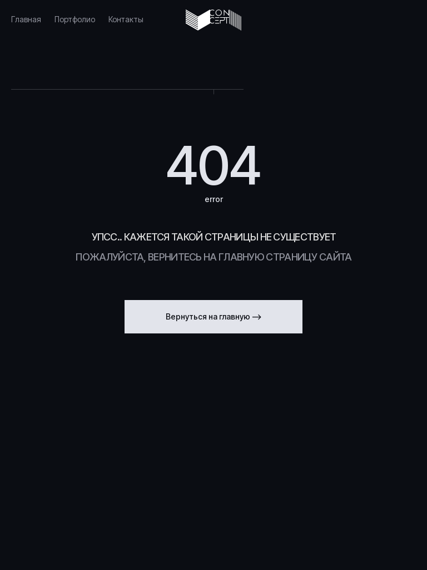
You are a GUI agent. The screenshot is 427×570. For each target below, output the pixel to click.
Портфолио (74, 19)
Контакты (125, 19)
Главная (26, 19)
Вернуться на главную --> (214, 316)
